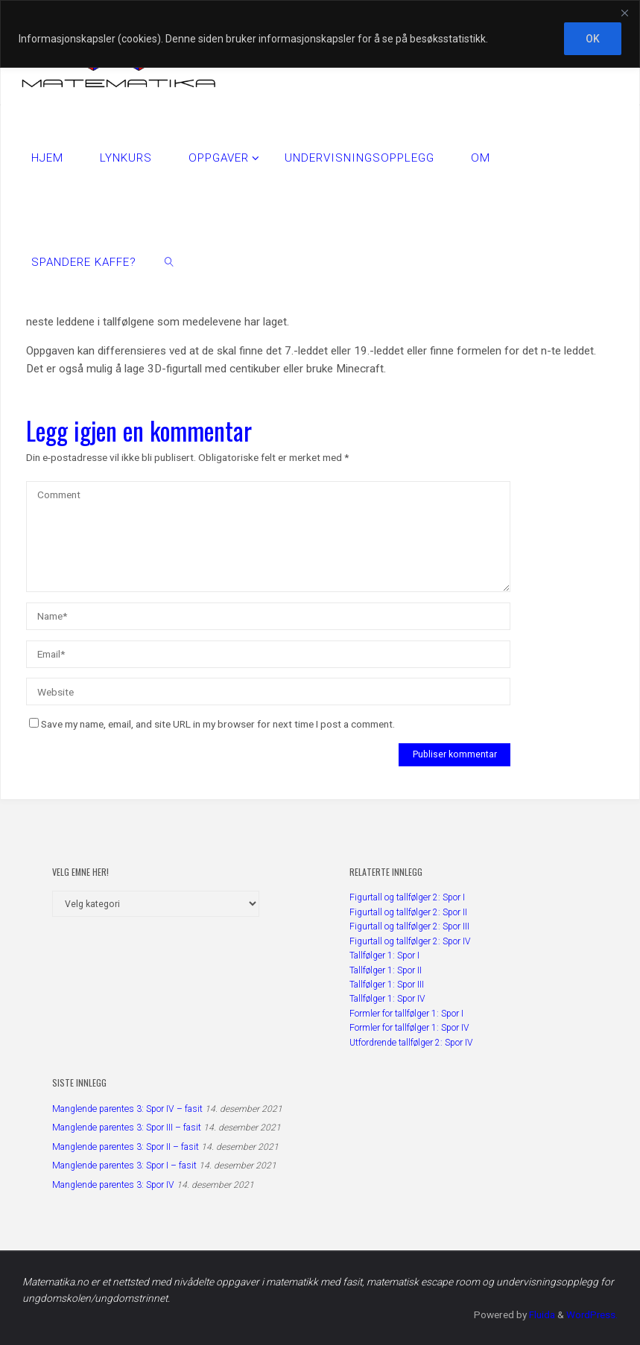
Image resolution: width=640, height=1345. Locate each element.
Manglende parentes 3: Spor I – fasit (124, 1165)
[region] (320, 34)
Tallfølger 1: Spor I (384, 955)
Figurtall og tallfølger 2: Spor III (409, 926)
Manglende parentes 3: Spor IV (113, 1184)
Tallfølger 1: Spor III (386, 984)
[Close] (624, 13)
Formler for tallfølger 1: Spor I (406, 1013)
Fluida (539, 1314)
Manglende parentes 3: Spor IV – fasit (127, 1108)
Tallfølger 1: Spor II (385, 969)
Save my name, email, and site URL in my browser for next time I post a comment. (212, 724)
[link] (170, 261)
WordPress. (591, 1314)
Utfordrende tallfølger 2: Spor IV (411, 1042)
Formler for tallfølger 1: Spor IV (409, 1028)
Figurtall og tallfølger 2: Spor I (407, 897)
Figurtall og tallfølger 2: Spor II (408, 911)
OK (593, 39)
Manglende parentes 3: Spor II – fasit (125, 1146)
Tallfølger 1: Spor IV (387, 998)
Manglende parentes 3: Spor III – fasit (126, 1127)
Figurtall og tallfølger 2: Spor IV (410, 940)
